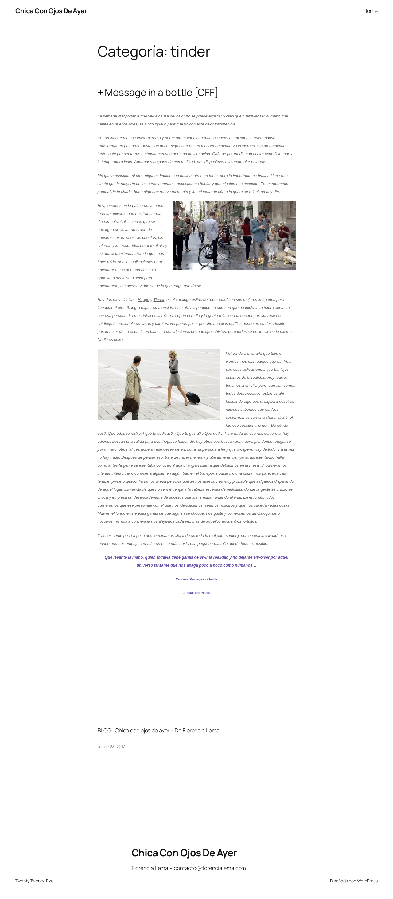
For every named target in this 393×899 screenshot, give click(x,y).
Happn (143, 299)
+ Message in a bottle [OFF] (158, 92)
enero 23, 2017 (111, 746)
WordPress (367, 881)
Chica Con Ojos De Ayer (51, 10)
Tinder (158, 299)
